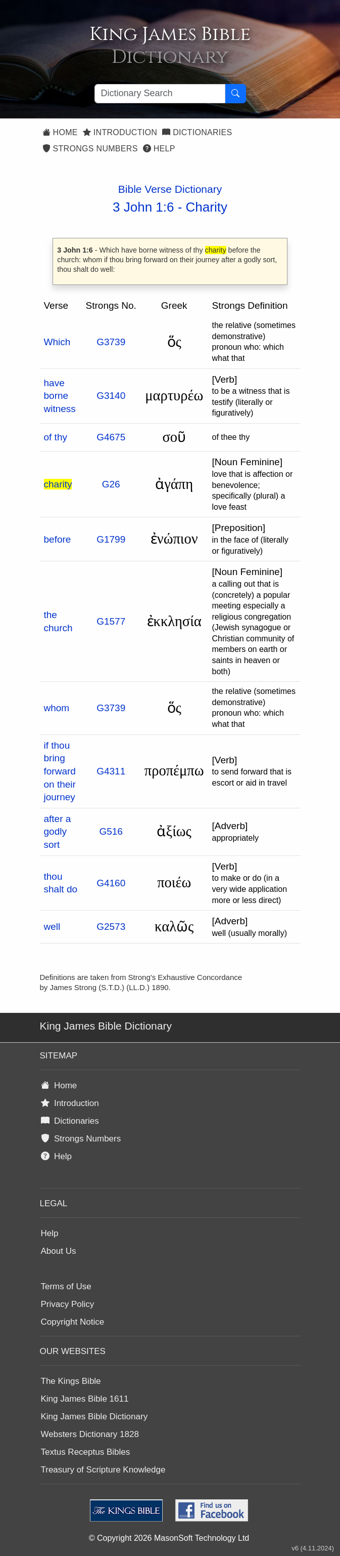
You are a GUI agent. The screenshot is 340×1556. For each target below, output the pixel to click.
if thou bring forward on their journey (60, 771)
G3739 (110, 342)
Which (57, 342)
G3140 (110, 395)
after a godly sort (57, 831)
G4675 (110, 437)
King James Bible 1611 (85, 1399)
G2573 (110, 926)
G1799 (110, 539)
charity (58, 484)
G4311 (110, 771)
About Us (58, 1251)
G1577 (110, 621)
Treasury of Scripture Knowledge (103, 1470)
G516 (110, 831)
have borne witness (60, 396)
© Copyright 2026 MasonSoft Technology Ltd (169, 1538)
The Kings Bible (71, 1381)
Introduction (120, 132)
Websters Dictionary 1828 (90, 1434)
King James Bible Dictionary (94, 1416)
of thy (55, 437)
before (57, 539)
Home (60, 132)
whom (57, 708)
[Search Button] (235, 93)
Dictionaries (197, 132)
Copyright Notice (73, 1322)
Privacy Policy (67, 1304)
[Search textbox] (159, 93)
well (52, 926)
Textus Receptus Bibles (85, 1452)
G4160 (110, 883)
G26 (111, 484)
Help (159, 148)
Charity (206, 207)
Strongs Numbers (90, 148)
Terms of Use (66, 1286)
